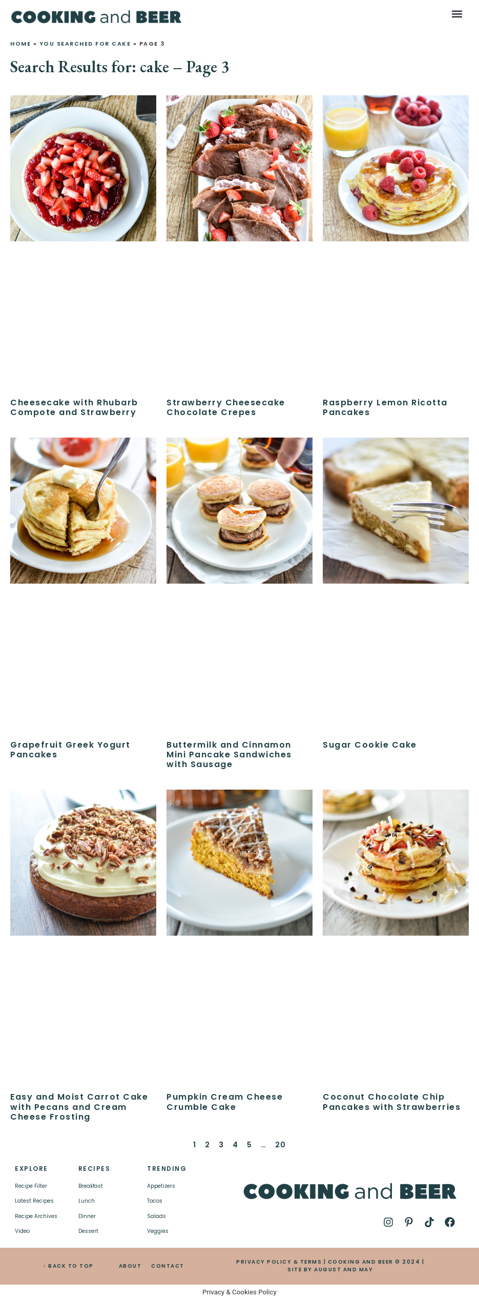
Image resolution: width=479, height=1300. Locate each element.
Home (20, 43)
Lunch (86, 1201)
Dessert (88, 1231)
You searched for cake (85, 43)
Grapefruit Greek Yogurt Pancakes (70, 749)
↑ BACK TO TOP (68, 1266)
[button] (457, 13)
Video (22, 1231)
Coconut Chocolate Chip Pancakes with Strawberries (392, 1101)
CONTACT (167, 1266)
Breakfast (90, 1186)
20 (280, 1145)
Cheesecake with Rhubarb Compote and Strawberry (74, 407)
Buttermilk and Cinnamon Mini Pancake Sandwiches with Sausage (229, 754)
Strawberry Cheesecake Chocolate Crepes (225, 407)
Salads (156, 1216)
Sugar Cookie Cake (370, 745)
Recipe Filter (31, 1186)
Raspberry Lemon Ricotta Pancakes (385, 407)
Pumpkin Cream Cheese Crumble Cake (224, 1101)
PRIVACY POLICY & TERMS (279, 1262)
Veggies (158, 1231)
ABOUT (130, 1266)
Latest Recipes (34, 1201)
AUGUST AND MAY (343, 1269)
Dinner (87, 1216)
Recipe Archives (36, 1216)
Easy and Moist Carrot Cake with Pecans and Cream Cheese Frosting (79, 1106)
